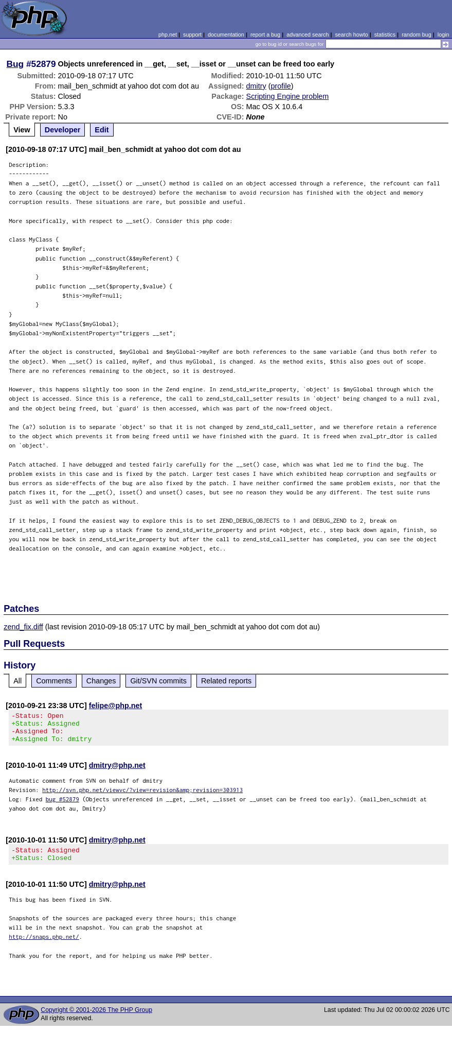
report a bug (265, 34)
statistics (384, 34)
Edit (102, 130)
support (192, 34)
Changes (101, 681)
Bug (15, 64)
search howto (351, 34)
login (443, 34)
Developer (63, 130)
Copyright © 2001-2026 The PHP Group (96, 1019)
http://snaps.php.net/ (44, 945)
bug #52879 (62, 805)
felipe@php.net (115, 705)
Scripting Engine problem (287, 96)
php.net (167, 34)
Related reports (226, 681)
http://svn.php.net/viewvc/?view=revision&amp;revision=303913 (142, 796)
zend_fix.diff (23, 627)
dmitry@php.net (117, 771)
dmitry (256, 86)
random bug (416, 34)
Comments (54, 681)
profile (281, 86)
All (17, 681)
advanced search (307, 34)
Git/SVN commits (158, 681)
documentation (226, 34)
